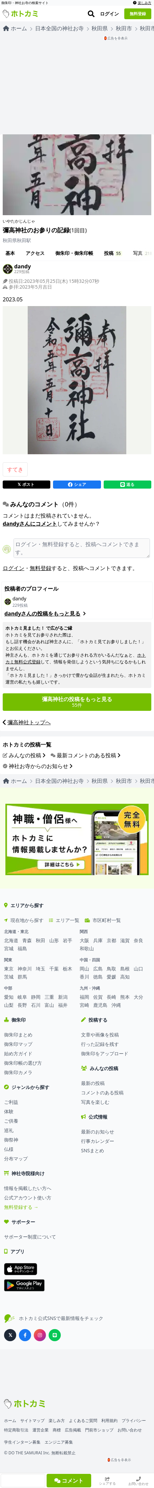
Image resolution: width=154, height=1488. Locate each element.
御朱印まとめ (18, 1034)
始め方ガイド (18, 1053)
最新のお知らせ (97, 1131)
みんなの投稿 (24, 755)
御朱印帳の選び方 (23, 1063)
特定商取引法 (16, 1430)
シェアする (107, 1481)
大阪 (84, 940)
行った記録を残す (100, 1044)
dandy (19, 598)
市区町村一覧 (103, 920)
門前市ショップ (99, 1430)
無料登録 (40, 568)
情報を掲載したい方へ (27, 1188)
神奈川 (25, 968)
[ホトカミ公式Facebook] (25, 1335)
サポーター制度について (30, 1236)
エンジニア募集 (59, 1442)
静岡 (36, 997)
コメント (68, 1480)
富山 (49, 1005)
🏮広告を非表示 (115, 38)
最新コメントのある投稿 (85, 755)
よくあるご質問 (83, 1420)
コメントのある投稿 (102, 1092)
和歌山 (87, 948)
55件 (77, 701)
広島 (98, 968)
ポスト (26, 484)
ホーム (10, 1420)
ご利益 (11, 1102)
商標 (57, 1430)
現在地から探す (24, 920)
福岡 (84, 997)
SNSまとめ (92, 1150)
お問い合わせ (138, 1481)
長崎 (111, 997)
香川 (84, 976)
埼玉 (40, 968)
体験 (9, 1111)
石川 (36, 1005)
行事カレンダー (97, 1141)
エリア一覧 (64, 920)
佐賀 (98, 997)
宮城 (9, 948)
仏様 (9, 1149)
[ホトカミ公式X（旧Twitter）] (10, 1335)
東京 (9, 968)
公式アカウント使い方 (27, 1197)
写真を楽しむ (95, 1102)
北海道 (11, 940)
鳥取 (111, 968)
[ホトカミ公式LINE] (55, 1335)
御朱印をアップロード (104, 1053)
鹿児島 (100, 1005)
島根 (125, 968)
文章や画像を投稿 (100, 1034)
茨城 (9, 976)
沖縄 (116, 1005)
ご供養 (11, 1121)
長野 (22, 1005)
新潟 (63, 997)
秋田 (40, 940)
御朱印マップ (18, 1044)
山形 (54, 940)
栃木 (67, 968)
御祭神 (11, 1139)
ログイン (13, 568)
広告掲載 (73, 1430)
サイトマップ (32, 1420)
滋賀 (125, 940)
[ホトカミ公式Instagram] (40, 1335)
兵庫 (98, 940)
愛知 (9, 997)
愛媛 (111, 976)
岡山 (84, 968)
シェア (77, 484)
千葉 (54, 968)
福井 (63, 1005)
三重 (49, 997)
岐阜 (22, 997)
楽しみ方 (142, 2)
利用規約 (109, 1420)
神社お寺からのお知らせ (37, 766)
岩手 (67, 940)
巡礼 (9, 1130)
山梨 (9, 1005)
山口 (138, 968)
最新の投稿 (93, 1083)
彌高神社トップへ (27, 722)
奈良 (138, 940)
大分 (138, 997)
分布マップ (16, 1158)
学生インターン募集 (22, 1442)
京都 (111, 940)
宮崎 (84, 1005)
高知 (125, 976)
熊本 (125, 997)
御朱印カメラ (18, 1072)
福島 (22, 948)
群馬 (22, 976)
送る (127, 484)
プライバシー (134, 1420)
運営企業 (40, 1430)
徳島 (98, 976)
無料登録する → (21, 1207)
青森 (27, 940)
